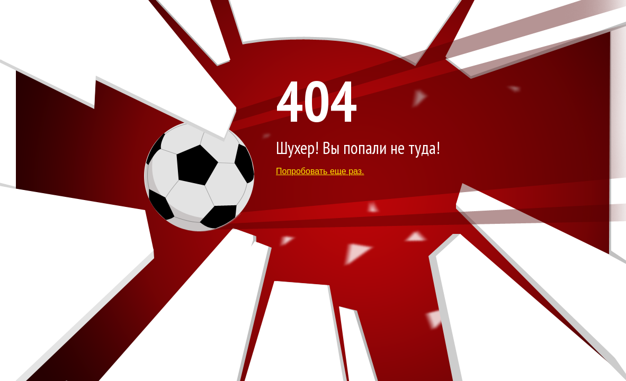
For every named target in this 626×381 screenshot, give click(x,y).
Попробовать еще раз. (320, 171)
